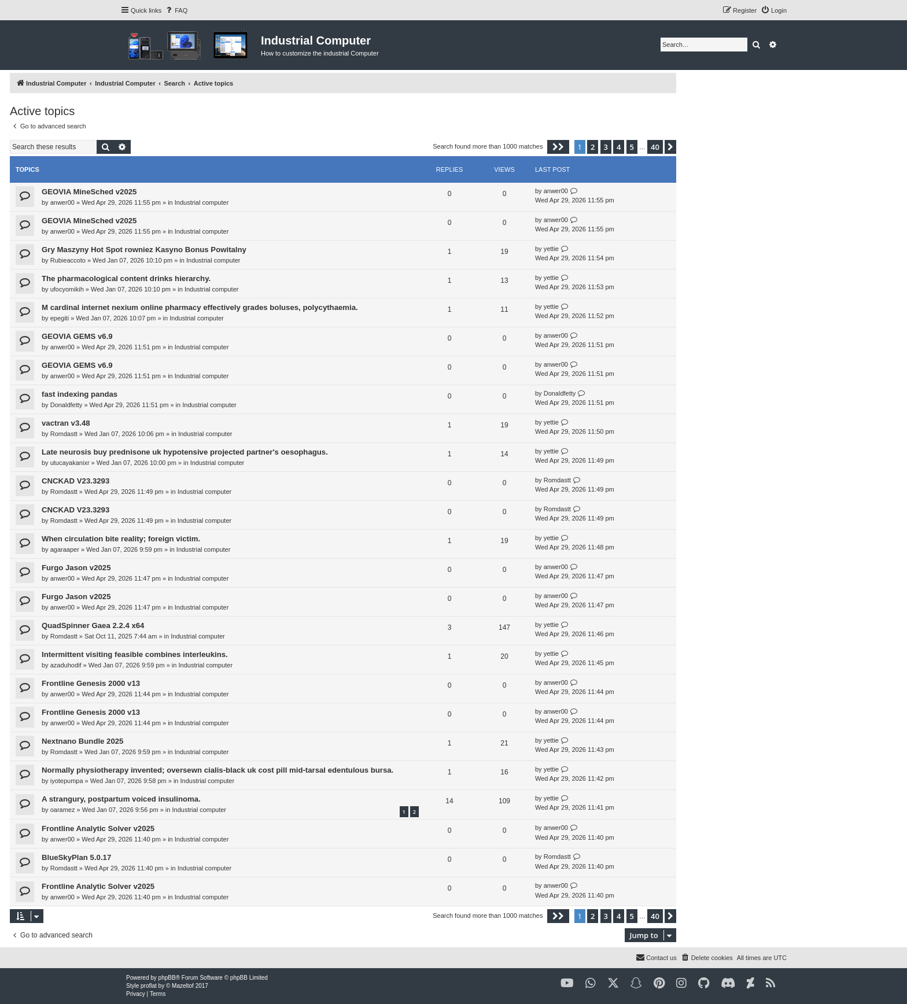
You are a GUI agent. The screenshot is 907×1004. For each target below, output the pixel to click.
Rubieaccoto (68, 260)
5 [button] (632, 147)
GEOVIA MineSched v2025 (89, 191)
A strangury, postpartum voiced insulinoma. (121, 799)
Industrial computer (202, 202)
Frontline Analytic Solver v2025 (98, 828)
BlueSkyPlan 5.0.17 (76, 857)
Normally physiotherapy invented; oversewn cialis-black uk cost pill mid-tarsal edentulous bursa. (217, 770)
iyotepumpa (66, 780)
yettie (551, 248)
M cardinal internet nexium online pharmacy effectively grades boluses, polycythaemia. (200, 307)
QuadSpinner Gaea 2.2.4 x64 (93, 625)
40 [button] (655, 147)
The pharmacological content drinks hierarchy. (126, 278)
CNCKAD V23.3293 (75, 481)
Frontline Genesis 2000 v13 (91, 683)
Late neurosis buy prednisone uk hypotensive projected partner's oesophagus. (185, 452)
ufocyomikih (67, 289)
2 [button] (593, 147)
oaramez (62, 809)
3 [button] (606, 147)
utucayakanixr (70, 462)
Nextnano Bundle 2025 (82, 741)
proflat (149, 986)
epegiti (59, 318)
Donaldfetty (66, 404)
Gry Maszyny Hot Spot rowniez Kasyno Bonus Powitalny (144, 249)
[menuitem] (175, 10)
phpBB (167, 978)
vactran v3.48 (66, 423)
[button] (558, 147)
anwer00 (62, 202)
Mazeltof (183, 986)
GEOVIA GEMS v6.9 (77, 336)
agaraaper (64, 549)
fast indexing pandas (79, 394)
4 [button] (619, 147)
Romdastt (64, 433)
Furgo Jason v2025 (76, 567)
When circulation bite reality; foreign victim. (121, 538)
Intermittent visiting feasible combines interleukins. (135, 654)
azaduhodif (66, 665)
